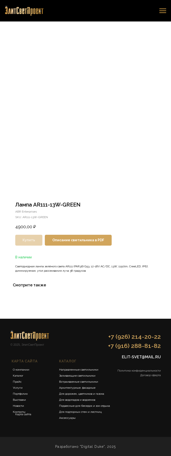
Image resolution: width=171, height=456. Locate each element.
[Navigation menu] (162, 10)
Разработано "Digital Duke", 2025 (85, 447)
